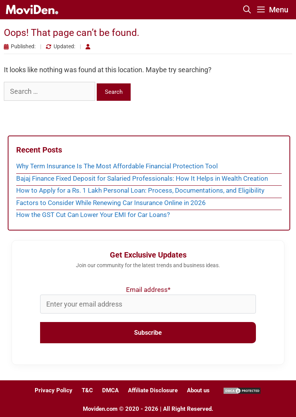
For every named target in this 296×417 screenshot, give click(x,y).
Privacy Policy (53, 390)
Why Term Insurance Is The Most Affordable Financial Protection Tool (117, 166)
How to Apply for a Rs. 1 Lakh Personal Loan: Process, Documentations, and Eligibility (140, 190)
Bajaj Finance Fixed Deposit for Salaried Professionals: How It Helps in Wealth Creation (142, 178)
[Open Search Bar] (247, 9)
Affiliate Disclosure (153, 390)
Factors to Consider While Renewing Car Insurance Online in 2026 (111, 203)
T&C (87, 390)
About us (198, 390)
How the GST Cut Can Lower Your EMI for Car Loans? (93, 215)
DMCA (110, 390)
